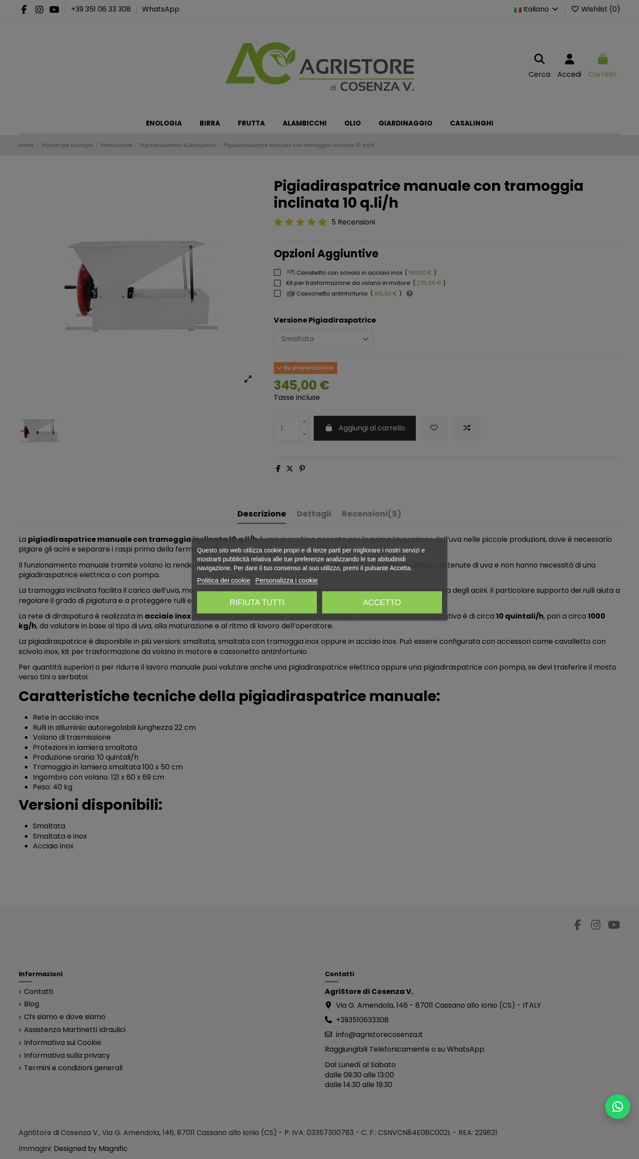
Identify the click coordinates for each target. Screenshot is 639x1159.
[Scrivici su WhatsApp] (617, 1106)
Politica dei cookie (223, 580)
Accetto (382, 602)
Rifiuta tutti (257, 602)
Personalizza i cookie (286, 580)
